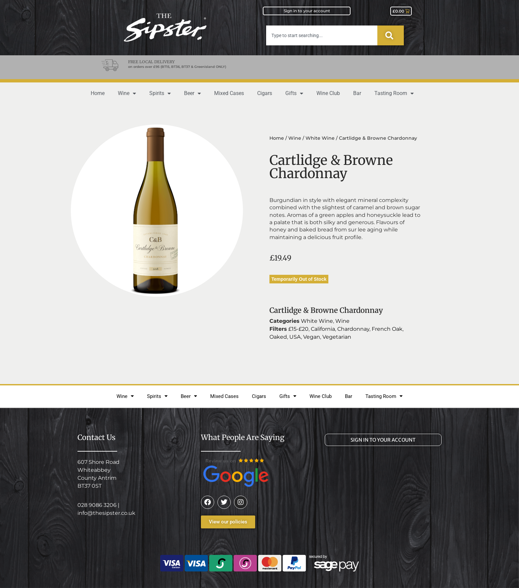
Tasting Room (394, 93)
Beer (192, 93)
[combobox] (321, 35)
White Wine (320, 138)
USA (295, 337)
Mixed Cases (229, 93)
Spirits (160, 93)
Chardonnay (353, 329)
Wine (127, 93)
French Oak (387, 329)
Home (98, 93)
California (323, 329)
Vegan (311, 337)
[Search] (390, 35)
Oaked (278, 337)
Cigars (264, 93)
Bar (357, 93)
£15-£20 (298, 329)
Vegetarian (336, 337)
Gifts (294, 93)
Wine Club (328, 93)
